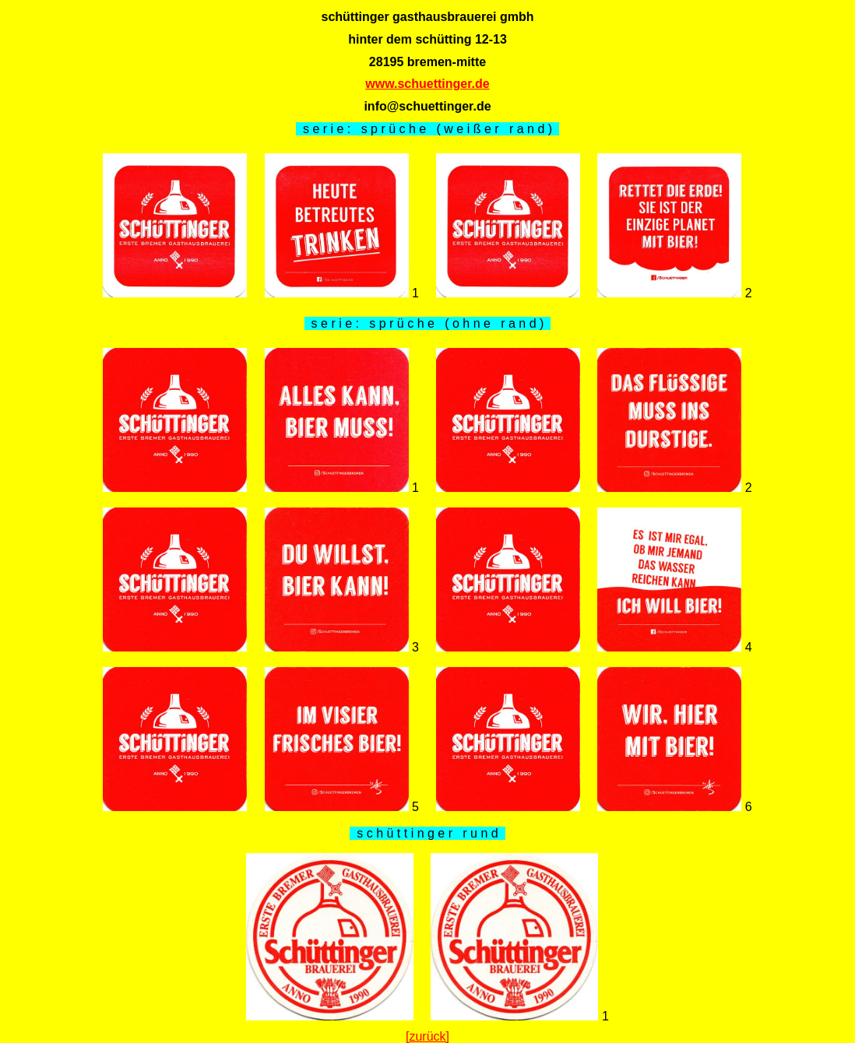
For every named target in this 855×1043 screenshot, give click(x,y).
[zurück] (427, 1036)
